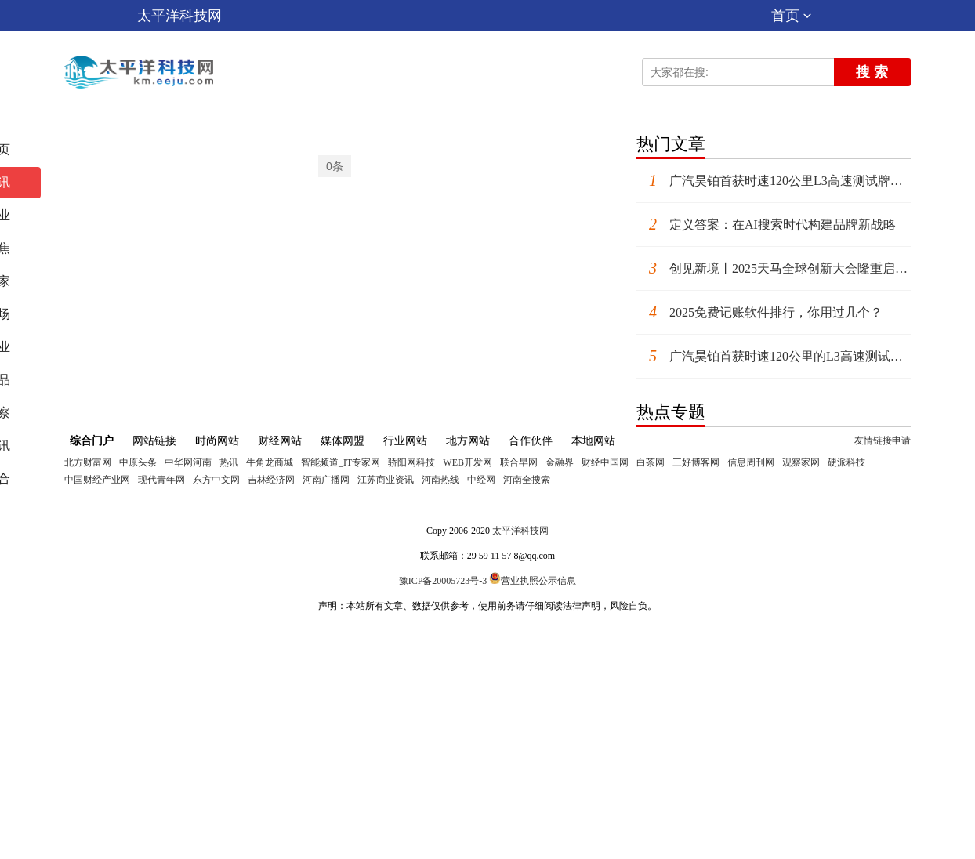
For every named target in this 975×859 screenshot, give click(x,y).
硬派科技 (846, 462)
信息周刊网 (750, 462)
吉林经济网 (271, 479)
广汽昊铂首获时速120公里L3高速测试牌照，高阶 (773, 180)
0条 (334, 166)
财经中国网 (605, 462)
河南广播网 (326, 479)
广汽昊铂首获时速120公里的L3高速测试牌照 (773, 356)
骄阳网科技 (411, 462)
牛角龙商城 (269, 462)
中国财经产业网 (97, 479)
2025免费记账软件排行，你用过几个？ (759, 312)
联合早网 (519, 462)
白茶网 (650, 462)
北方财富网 (87, 462)
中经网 (481, 479)
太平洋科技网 (179, 16)
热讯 (228, 462)
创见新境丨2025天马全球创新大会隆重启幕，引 (773, 268)
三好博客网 (695, 462)
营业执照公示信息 (532, 580)
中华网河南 (188, 462)
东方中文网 (216, 479)
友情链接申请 (882, 440)
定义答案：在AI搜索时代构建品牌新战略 (766, 224)
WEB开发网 (467, 462)
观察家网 (801, 462)
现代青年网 (161, 479)
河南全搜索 (526, 479)
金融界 (559, 462)
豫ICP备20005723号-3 (443, 580)
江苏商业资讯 (385, 479)
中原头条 (138, 462)
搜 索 (872, 72)
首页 (791, 16)
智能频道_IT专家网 (340, 462)
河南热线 (440, 479)
